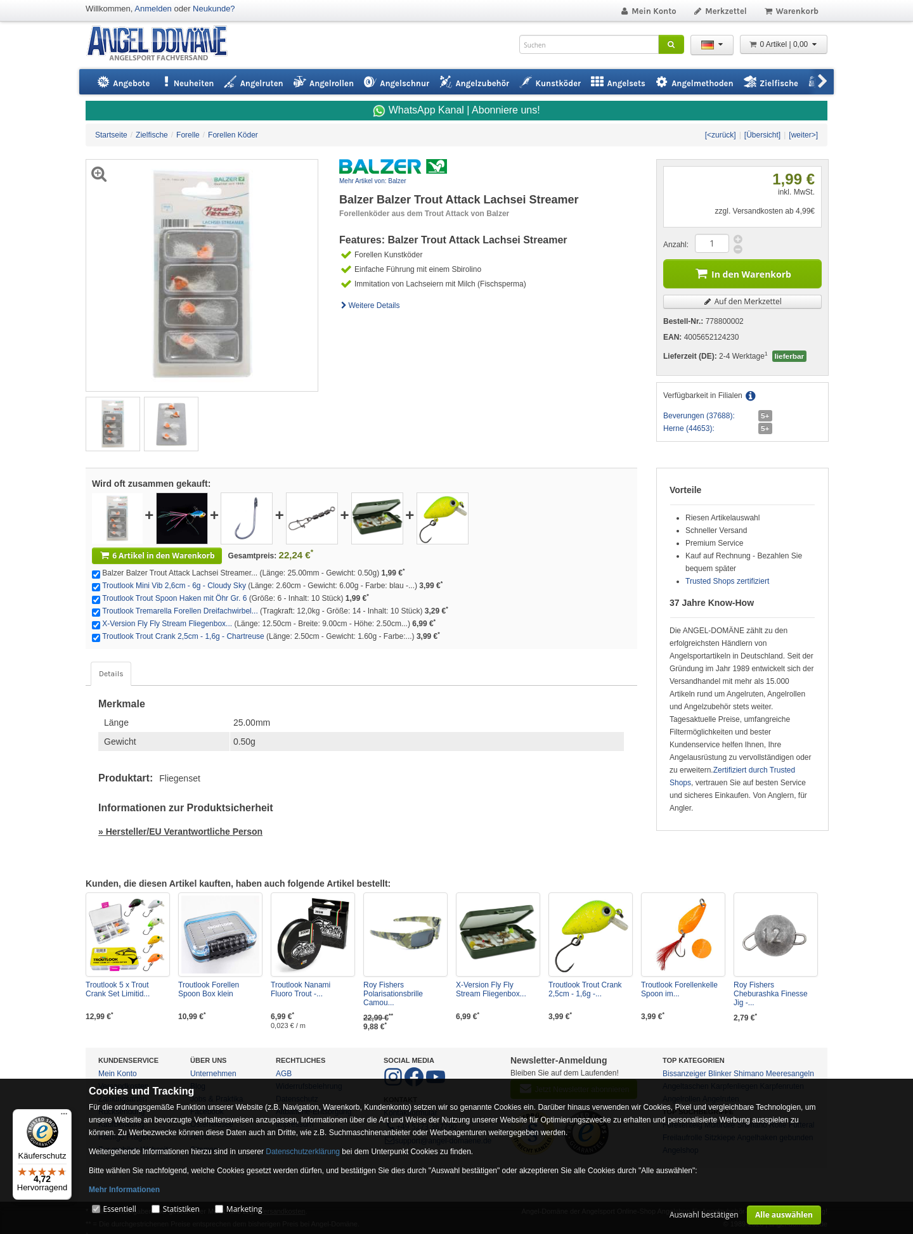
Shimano (748, 1073)
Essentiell (119, 1209)
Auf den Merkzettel (742, 301)
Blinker (720, 1073)
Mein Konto (648, 11)
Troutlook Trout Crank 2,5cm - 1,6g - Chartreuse (183, 636)
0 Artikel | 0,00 (783, 44)
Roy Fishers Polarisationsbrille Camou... (393, 993)
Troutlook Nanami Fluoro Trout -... (300, 989)
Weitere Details (369, 305)
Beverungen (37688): (699, 415)
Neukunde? (214, 8)
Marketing (244, 1209)
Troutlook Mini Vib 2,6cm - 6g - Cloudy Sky (174, 585)
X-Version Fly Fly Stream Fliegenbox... (167, 623)
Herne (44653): (689, 428)
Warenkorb (791, 11)
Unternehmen (213, 1073)
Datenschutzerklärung (303, 1151)
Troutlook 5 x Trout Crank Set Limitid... (118, 989)
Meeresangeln (790, 1073)
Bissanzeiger (684, 1073)
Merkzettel (720, 11)
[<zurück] (720, 135)
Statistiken (181, 1209)
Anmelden (153, 8)
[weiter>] (803, 135)
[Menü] (64, 1116)
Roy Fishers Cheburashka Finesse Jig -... (771, 993)
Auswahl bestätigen (704, 1214)
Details (111, 673)
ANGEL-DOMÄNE (163, 44)
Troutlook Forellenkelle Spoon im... (679, 989)
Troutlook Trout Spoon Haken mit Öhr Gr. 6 (174, 598)
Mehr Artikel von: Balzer (372, 180)
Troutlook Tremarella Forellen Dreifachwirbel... (180, 611)
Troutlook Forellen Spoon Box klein (208, 989)
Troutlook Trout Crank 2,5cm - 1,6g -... (585, 989)
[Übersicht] (762, 135)
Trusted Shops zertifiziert (727, 581)
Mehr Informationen (124, 1189)
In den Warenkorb (742, 272)
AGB (284, 1073)
